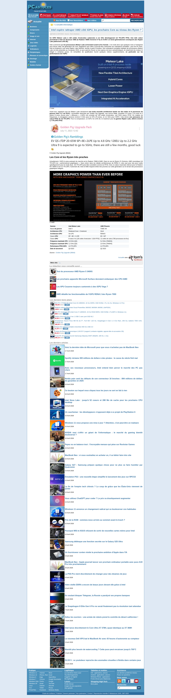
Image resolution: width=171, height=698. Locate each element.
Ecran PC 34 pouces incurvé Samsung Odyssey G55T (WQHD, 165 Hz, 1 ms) (81, 336)
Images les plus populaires (73, 686)
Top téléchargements (71, 675)
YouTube (51, 683)
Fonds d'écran (69, 684)
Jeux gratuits (69, 688)
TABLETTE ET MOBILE (78, 15)
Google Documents (55, 679)
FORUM (137, 15)
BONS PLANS (96, 15)
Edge (41, 677)
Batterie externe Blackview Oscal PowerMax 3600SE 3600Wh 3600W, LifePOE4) (82, 307)
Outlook (42, 685)
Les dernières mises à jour (73, 673)
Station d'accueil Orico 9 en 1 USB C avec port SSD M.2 (74, 316)
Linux (31, 685)
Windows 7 (32, 679)
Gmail (41, 683)
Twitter (42, 688)
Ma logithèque (69, 679)
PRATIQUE (45, 15)
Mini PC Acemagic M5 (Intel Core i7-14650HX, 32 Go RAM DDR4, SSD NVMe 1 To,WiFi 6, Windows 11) (90, 312)
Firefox (42, 681)
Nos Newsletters (76, 20)
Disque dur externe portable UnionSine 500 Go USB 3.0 (74, 327)
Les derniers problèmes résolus (127, 673)
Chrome (42, 679)
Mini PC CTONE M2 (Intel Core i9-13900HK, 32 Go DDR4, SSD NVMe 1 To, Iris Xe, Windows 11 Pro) (89, 303)
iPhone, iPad (44, 675)
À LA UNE (33, 15)
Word (50, 673)
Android (42, 673)
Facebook (43, 690)
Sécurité (51, 685)
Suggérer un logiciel (71, 677)
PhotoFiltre (32, 690)
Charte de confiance (48, 693)
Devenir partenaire (69, 693)
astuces (105, 673)
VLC (30, 688)
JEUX (126, 15)
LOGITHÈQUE (59, 15)
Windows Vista (33, 681)
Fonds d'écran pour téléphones (100, 679)
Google (51, 681)
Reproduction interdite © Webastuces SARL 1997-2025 (111, 693)
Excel (50, 675)
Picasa (51, 688)
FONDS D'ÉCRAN (113, 15)
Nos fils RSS (61, 20)
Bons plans (94, 684)
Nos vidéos (92, 20)
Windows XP (33, 683)
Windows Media (54, 690)
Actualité (37, 22)
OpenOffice (52, 677)
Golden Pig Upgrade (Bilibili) (65, 252)
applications (98, 673)
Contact (90, 693)
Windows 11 (33, 673)
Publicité (59, 693)
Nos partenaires (81, 693)
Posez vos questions (123, 675)
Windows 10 (33, 675)
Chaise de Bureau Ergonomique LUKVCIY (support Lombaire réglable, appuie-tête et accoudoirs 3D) (89, 331)
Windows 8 (32, 677)
